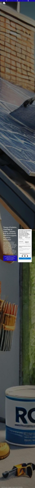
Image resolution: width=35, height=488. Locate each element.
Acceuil (2, 487)
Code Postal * (21, 241)
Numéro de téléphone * (27, 242)
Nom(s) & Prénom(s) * (21, 238)
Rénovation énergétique (7, 487)
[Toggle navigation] (1, 3)
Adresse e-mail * (27, 237)
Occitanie (13, 487)
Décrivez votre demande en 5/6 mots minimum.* (25, 247)
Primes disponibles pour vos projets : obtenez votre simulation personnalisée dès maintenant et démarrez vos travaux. (10, 258)
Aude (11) (17, 487)
